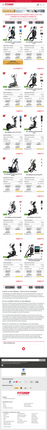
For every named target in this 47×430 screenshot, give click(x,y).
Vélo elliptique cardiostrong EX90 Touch (34, 89)
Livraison (4, 406)
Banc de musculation (21, 416)
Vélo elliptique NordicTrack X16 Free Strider (13, 174)
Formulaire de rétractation (8, 407)
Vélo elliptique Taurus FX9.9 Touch (12, 260)
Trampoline (33, 415)
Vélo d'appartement (21, 413)
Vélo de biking (34, 416)
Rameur (4, 415)
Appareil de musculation (21, 415)
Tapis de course (34, 413)
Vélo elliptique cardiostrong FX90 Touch (34, 132)
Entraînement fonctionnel (22, 421)
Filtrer (19, 22)
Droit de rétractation (28, 406)
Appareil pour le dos (7, 422)
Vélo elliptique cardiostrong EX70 (34, 174)
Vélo (4, 419)
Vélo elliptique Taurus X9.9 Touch (13, 132)
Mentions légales (27, 404)
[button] (42, 22)
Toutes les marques (7, 426)
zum (9, 398)
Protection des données (28, 403)
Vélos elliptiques (24, 8)
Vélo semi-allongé (34, 418)
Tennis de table (6, 416)
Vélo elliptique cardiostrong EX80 (13, 217)
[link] (2, 365)
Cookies (4, 404)
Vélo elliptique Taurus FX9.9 (34, 217)
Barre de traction (20, 422)
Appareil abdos (34, 421)
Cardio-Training (11, 8)
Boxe (18, 418)
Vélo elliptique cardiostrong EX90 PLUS (34, 42)
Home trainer (19, 419)
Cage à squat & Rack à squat (8, 421)
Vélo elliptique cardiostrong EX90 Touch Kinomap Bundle (34, 260)
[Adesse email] (20, 360)
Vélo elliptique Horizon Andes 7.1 (13, 89)
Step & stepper (34, 419)
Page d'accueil (4, 8)
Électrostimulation (34, 422)
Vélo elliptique (17, 8)
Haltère (4, 418)
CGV (4, 403)
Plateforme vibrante (7, 424)
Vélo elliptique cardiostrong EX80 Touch (13, 42)
